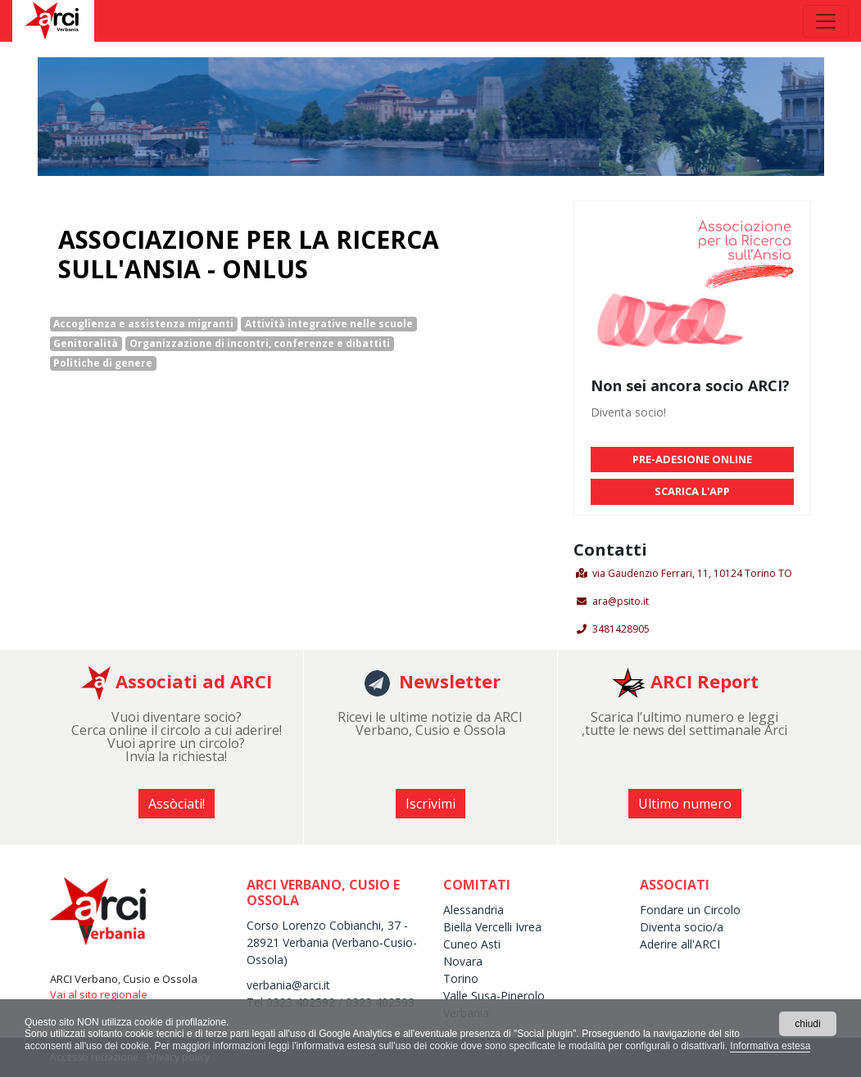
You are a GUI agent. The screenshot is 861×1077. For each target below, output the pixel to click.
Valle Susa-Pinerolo (494, 995)
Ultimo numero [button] (685, 804)
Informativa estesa (770, 1046)
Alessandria (473, 909)
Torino (460, 978)
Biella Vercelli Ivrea (492, 927)
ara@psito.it (620, 601)
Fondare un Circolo (690, 909)
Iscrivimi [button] (430, 804)
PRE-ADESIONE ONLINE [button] (692, 459)
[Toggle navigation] (826, 21)
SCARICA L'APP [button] (692, 491)
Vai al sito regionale (98, 994)
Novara (463, 961)
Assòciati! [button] (176, 804)
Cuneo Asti (472, 944)
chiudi (807, 1024)
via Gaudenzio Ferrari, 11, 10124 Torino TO (692, 573)
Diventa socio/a (681, 927)
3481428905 (621, 629)
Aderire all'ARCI (681, 944)
